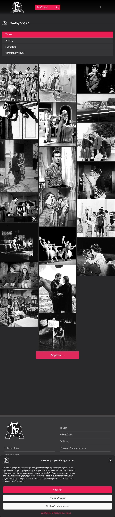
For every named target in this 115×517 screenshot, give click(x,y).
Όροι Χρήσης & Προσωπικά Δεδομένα (56, 513)
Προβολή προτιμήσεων (57, 506)
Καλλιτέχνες (66, 434)
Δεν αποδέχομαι (57, 498)
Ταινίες (63, 428)
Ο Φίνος (64, 441)
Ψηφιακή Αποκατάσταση (73, 448)
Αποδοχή (57, 489)
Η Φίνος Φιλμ (11, 448)
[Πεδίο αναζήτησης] (46, 7)
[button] (110, 460)
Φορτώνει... (57, 355)
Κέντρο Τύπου (11, 455)
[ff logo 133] (17, 2)
